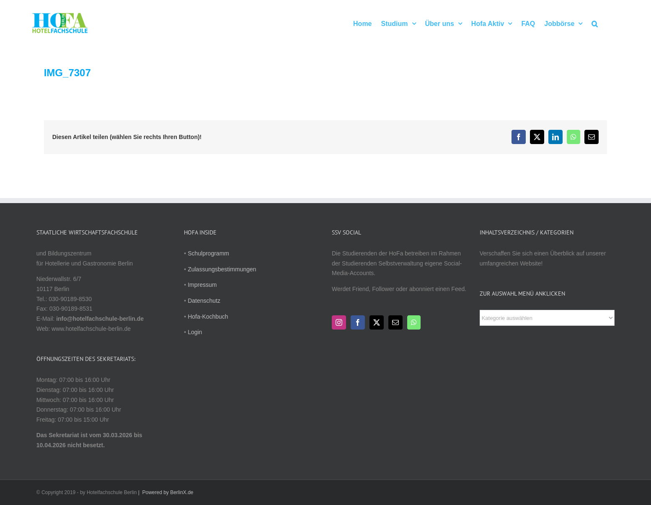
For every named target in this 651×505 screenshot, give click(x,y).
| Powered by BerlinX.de (165, 492)
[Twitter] (376, 322)
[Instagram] (339, 322)
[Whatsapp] (414, 322)
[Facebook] (358, 322)
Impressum (202, 284)
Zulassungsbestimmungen (222, 269)
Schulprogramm (208, 253)
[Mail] (395, 322)
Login (195, 332)
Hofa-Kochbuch (208, 316)
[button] (595, 23)
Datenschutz (204, 300)
